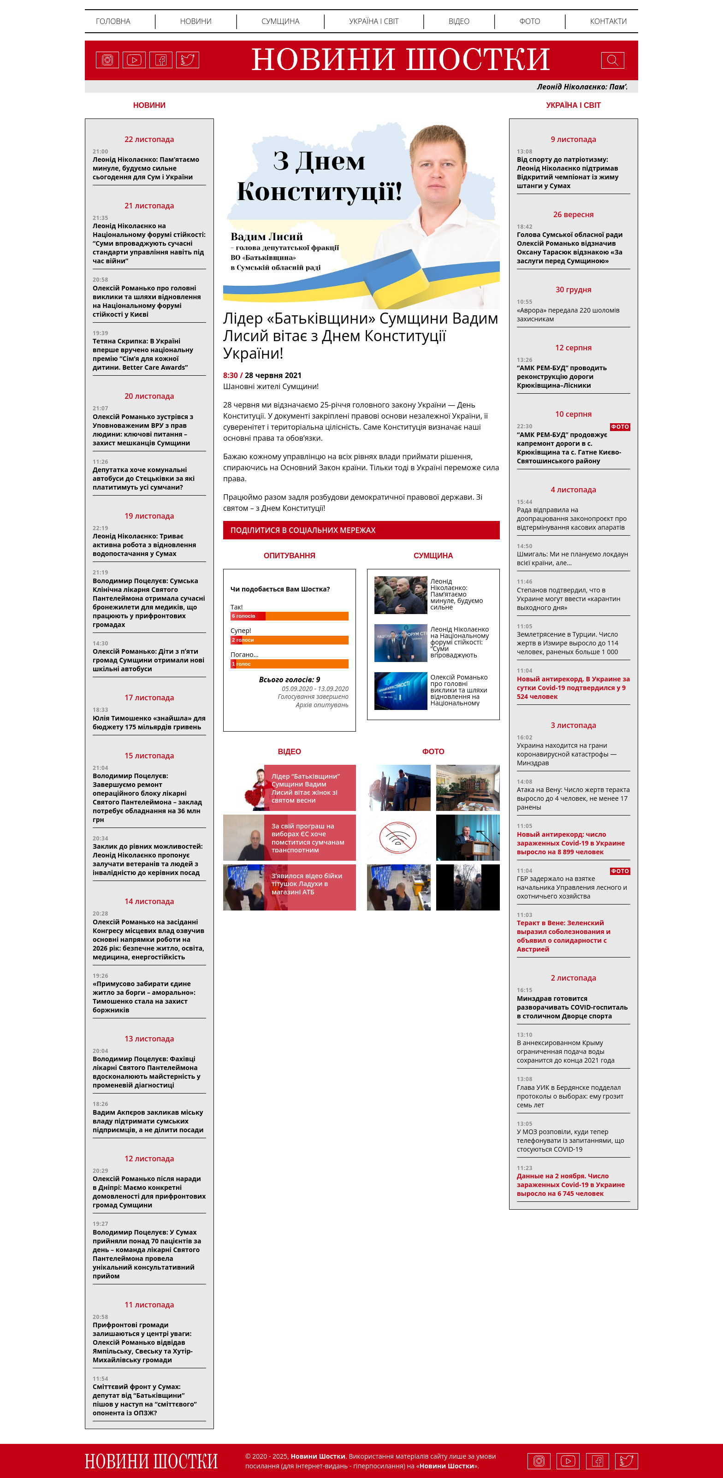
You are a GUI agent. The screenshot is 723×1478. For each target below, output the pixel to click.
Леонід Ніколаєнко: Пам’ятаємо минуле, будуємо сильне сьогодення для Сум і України (146, 168)
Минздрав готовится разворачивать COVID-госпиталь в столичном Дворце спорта (572, 1007)
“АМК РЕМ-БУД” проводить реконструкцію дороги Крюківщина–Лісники (562, 376)
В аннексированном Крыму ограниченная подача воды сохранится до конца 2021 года (566, 1051)
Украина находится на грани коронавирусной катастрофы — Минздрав (566, 754)
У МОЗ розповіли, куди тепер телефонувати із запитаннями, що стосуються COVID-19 (570, 1140)
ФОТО (433, 752)
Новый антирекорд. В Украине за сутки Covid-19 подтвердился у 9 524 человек (573, 687)
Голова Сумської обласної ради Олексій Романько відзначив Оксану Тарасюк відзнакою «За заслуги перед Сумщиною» (569, 247)
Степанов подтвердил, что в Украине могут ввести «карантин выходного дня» (569, 598)
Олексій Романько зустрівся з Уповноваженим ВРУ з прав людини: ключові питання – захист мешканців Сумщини (143, 429)
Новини (196, 21)
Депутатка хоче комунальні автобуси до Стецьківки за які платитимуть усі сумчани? (144, 478)
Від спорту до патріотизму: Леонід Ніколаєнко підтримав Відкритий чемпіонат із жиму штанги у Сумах (567, 172)
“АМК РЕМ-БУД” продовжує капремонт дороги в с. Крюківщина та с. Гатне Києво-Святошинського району (569, 447)
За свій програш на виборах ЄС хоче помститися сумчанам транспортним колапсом (308, 842)
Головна (113, 21)
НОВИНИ (149, 105)
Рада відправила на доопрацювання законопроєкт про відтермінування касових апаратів (572, 518)
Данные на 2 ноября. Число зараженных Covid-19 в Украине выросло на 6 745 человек (571, 1184)
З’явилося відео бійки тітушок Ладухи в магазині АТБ (307, 883)
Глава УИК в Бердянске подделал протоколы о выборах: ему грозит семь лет (570, 1096)
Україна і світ (373, 21)
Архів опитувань (322, 705)
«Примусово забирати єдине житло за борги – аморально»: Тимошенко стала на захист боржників (144, 996)
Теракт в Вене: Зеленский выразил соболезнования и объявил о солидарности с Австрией (563, 935)
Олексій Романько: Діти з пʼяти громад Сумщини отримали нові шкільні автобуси (148, 660)
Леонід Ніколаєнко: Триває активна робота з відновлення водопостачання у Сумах (144, 545)
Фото (530, 21)
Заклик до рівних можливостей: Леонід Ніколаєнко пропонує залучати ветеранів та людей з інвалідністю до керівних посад (148, 859)
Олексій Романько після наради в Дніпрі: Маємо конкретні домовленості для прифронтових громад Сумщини (149, 1191)
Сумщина (280, 21)
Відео (459, 21)
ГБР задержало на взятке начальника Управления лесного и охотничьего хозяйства (572, 887)
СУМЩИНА (433, 556)
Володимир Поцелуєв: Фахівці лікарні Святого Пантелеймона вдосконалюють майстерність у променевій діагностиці (147, 1071)
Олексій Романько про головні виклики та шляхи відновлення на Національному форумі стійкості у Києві (147, 301)
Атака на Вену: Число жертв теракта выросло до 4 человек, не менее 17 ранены (573, 798)
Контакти (608, 21)
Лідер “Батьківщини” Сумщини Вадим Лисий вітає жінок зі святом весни (306, 788)
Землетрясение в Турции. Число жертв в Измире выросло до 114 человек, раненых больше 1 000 (567, 643)
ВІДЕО (290, 752)
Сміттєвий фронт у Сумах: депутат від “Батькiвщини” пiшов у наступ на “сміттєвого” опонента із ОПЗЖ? (145, 1399)
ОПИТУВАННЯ (289, 556)
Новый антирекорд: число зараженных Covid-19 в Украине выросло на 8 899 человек (571, 843)
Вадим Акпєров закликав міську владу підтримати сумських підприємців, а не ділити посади (148, 1121)
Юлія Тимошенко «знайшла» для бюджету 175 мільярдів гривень (149, 722)
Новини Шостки (447, 1465)
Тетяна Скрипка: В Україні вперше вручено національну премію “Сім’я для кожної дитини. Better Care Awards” (143, 354)
